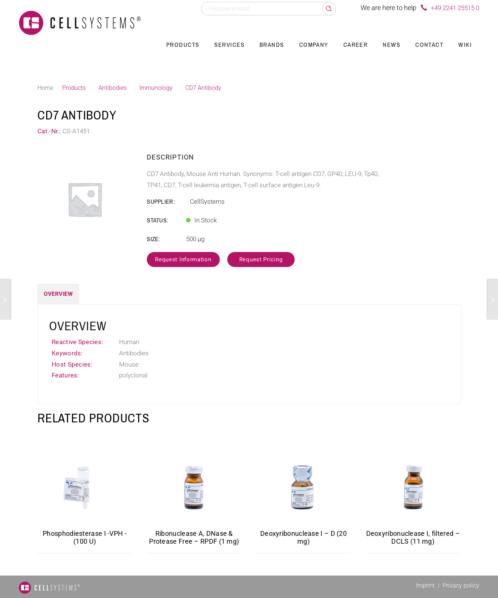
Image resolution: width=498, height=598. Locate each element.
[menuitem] (183, 45)
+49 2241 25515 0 (455, 8)
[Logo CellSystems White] (80, 22)
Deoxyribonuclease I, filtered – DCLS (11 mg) (413, 537)
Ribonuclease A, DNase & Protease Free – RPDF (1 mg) (194, 537)
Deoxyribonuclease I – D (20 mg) (303, 537)
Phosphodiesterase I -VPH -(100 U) (85, 537)
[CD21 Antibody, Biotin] (6, 299)
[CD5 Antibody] (492, 299)
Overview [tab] (58, 294)
